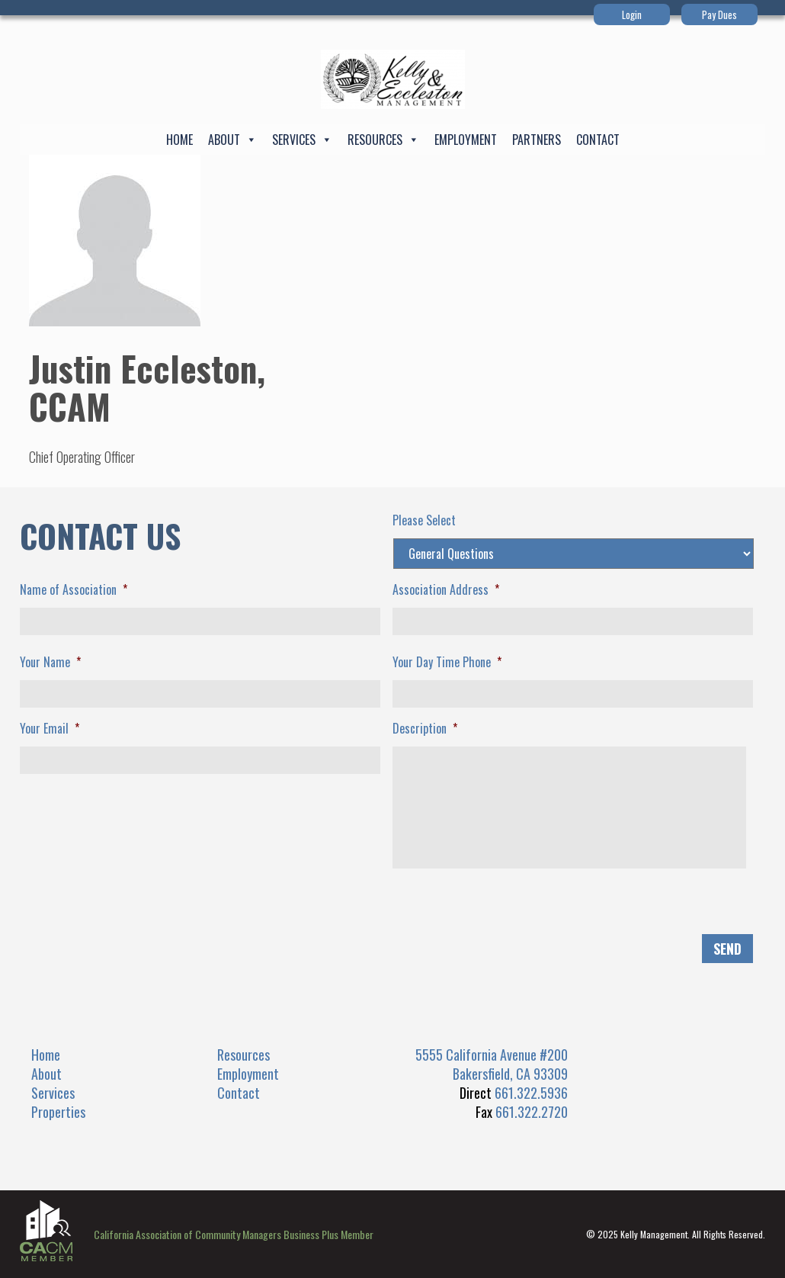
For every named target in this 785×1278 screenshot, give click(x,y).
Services (302, 139)
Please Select (424, 520)
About (232, 139)
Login (632, 14)
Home (179, 139)
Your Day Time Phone (446, 662)
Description (424, 729)
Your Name (50, 662)
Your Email (49, 729)
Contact (598, 139)
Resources (383, 139)
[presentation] (136, 910)
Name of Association (73, 590)
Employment (465, 139)
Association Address (445, 590)
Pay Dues (719, 14)
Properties (58, 1112)
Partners (536, 139)
